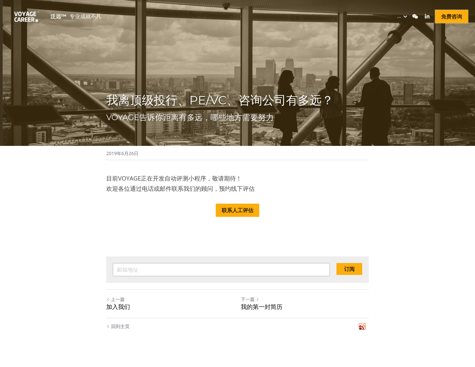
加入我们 (118, 306)
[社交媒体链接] (415, 16)
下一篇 (250, 298)
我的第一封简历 (261, 306)
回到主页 (118, 325)
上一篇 (115, 298)
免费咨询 (451, 16)
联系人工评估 (237, 209)
